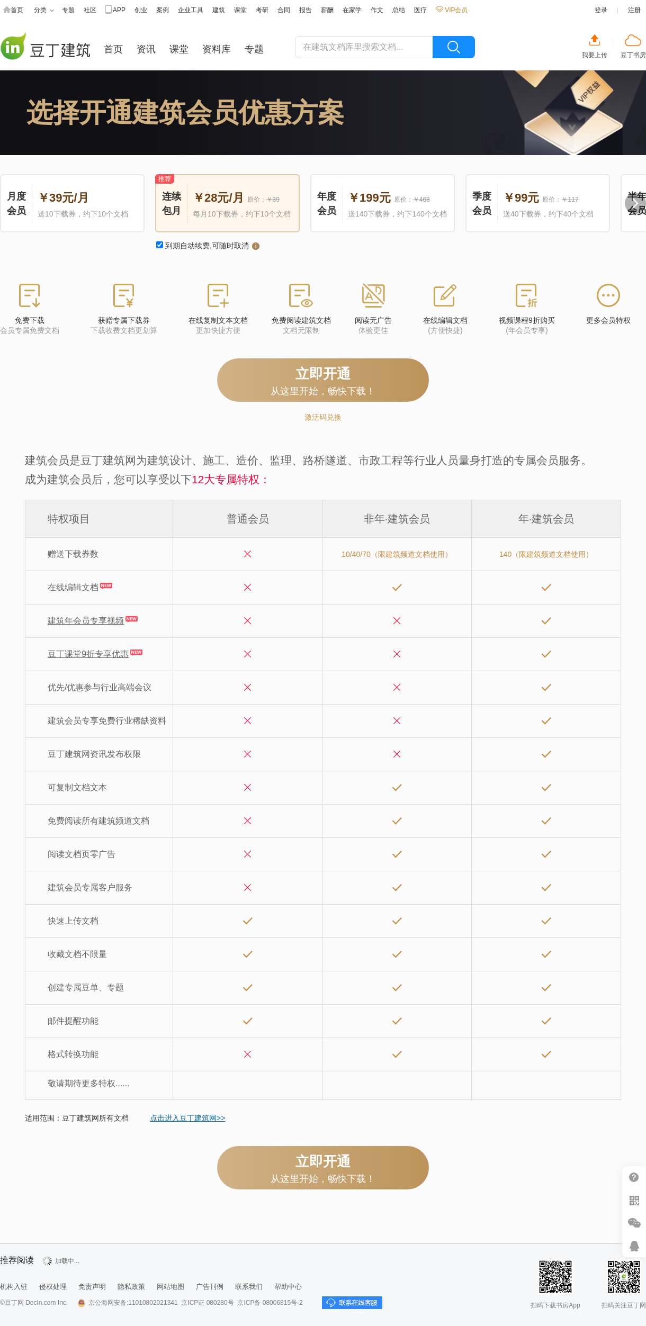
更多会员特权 (608, 320)
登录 (601, 10)
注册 (634, 10)
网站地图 (170, 1287)
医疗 (420, 10)
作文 (377, 10)
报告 (305, 10)
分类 (44, 10)
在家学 (352, 10)
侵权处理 (53, 1287)
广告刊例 (209, 1287)
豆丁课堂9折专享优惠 (88, 654)
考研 (262, 10)
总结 (398, 10)
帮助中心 (634, 1177)
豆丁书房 (633, 55)
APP (115, 10)
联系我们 (249, 1287)
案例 (162, 10)
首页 (13, 10)
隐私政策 (131, 1287)
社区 (90, 10)
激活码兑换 (323, 417)
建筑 (218, 10)
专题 (68, 10)
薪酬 (327, 10)
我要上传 (594, 55)
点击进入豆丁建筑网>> (187, 1118)
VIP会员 (452, 10)
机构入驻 (14, 1287)
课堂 (240, 10)
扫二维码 (634, 1200)
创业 (140, 10)
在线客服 (634, 1245)
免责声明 (92, 1287)
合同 (283, 10)
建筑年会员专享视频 (86, 620)
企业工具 (190, 10)
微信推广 (634, 1223)
